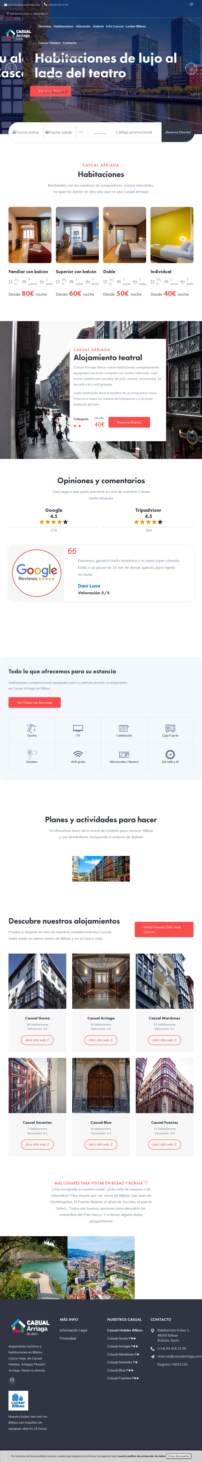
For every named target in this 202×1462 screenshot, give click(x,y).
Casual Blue (101, 1122)
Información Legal (73, 1330)
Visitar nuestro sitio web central (162, 929)
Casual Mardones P (123, 1354)
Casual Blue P (120, 1370)
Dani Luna (89, 586)
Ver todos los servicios (34, 702)
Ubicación (83, 26)
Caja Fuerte (170, 735)
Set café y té (170, 762)
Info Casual (114, 26)
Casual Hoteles (49, 43)
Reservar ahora (50, 91)
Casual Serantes (37, 1122)
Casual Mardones (164, 1018)
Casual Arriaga (101, 1018)
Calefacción (124, 735)
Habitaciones (63, 26)
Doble (109, 272)
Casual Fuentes (164, 1122)
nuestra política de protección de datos (141, 1456)
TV (78, 735)
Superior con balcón (76, 272)
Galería (98, 26)
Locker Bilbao (136, 26)
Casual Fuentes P (123, 1378)
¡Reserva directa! (178, 132)
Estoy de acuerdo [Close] (178, 1456)
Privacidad (68, 1338)
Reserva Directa (129, 422)
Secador (32, 762)
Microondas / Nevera (124, 762)
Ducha (32, 735)
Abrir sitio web (37, 1040)
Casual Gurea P (121, 1338)
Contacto (70, 43)
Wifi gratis (78, 762)
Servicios (44, 26)
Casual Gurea (37, 1018)
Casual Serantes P (122, 1362)
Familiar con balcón (28, 272)
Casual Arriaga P (122, 1346)
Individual (161, 272)
